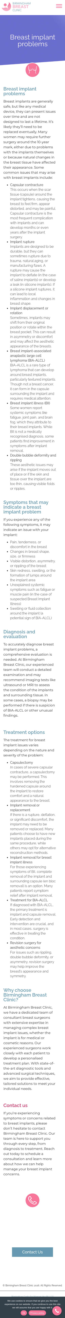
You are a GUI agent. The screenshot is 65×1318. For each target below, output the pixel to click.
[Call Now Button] (57, 1310)
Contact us (15, 1105)
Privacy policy (37, 1313)
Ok (23, 1313)
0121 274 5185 (32, 1237)
